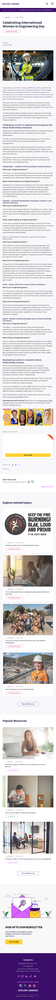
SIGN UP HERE (13, 942)
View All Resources (28, 704)
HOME (4, 10)
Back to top (47, 487)
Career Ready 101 (13, 775)
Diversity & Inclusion (11, 31)
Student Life (11, 821)
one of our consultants (14, 397)
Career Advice (12, 10)
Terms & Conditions (22, 996)
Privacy (31, 996)
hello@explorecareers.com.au (28, 963)
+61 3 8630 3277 (28, 966)
